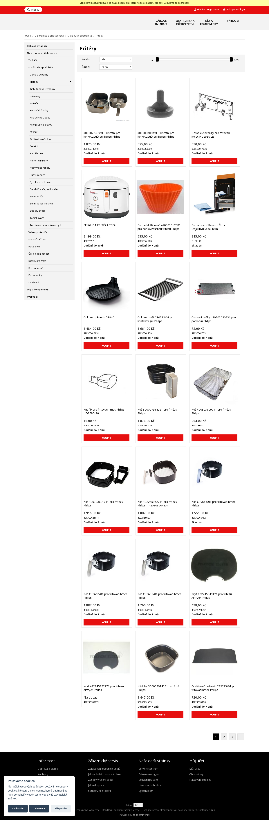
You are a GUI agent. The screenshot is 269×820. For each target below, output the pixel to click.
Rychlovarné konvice (41, 182)
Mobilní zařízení (37, 239)
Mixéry (33, 132)
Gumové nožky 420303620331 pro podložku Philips (214, 319)
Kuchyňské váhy (39, 110)
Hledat (33, 9)
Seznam (238, 67)
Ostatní (34, 146)
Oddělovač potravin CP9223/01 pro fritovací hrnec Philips (214, 688)
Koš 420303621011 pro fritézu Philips (103, 503)
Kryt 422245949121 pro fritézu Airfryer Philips (212, 595)
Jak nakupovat (96, 785)
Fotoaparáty (35, 275)
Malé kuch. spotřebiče (80, 35)
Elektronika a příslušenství (185, 22)
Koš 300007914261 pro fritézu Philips (157, 411)
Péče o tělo (34, 246)
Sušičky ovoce (38, 210)
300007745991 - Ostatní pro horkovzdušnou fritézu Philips (102, 134)
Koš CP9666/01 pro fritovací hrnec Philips (213, 503)
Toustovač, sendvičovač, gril (45, 225)
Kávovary (35, 96)
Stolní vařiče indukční (41, 203)
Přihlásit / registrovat (206, 9)
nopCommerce (141, 814)
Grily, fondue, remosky (42, 89)
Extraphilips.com (148, 779)
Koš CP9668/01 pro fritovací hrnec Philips (105, 595)
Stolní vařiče (37, 196)
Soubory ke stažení (99, 790)
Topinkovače (37, 218)
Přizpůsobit (61, 808)
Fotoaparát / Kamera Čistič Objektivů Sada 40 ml (208, 227)
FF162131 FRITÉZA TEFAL (100, 225)
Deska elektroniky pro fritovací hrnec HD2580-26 (211, 134)
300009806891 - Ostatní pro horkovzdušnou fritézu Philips (156, 134)
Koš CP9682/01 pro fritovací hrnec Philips (159, 595)
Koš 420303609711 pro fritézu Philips (211, 411)
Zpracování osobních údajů (104, 768)
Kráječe (34, 103)
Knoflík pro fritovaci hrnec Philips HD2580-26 (104, 411)
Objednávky (196, 774)
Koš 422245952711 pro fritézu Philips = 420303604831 (157, 503)
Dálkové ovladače (161, 22)
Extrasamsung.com (150, 774)
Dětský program (37, 260)
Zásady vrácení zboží (100, 779)
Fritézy (34, 81)
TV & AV (32, 60)
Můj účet (194, 768)
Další (240, 736)
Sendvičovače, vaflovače (44, 189)
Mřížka (231, 67)
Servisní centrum (148, 768)
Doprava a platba (47, 768)
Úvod (28, 35)
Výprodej (233, 20)
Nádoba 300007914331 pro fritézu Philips (160, 688)
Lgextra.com (146, 790)
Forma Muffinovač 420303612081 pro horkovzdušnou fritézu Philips (159, 227)
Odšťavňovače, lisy (40, 139)
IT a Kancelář (35, 268)
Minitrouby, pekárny (41, 124)
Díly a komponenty (209, 22)
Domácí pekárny (39, 74)
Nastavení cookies (200, 779)
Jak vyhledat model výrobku (104, 774)
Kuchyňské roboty (40, 167)
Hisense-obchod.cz (150, 785)
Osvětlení (33, 282)
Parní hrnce (36, 153)
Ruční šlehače (37, 175)
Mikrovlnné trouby (40, 117)
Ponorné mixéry (39, 160)
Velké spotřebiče (37, 232)
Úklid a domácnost (38, 253)
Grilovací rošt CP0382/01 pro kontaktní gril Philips (156, 319)
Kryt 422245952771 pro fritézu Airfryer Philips (104, 688)
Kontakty (42, 774)
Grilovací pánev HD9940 (99, 317)
